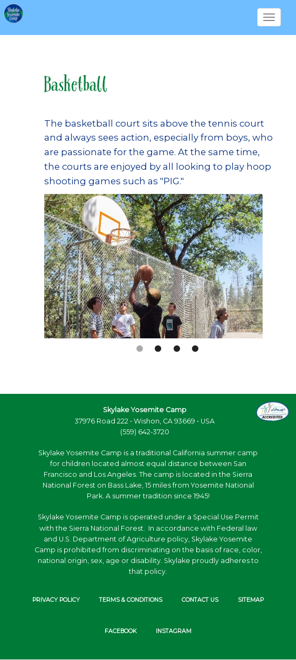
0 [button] (139, 348)
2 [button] (177, 348)
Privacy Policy (56, 599)
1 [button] (158, 348)
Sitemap (251, 599)
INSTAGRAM (173, 631)
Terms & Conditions (130, 599)
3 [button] (195, 348)
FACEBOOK (120, 631)
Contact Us (200, 599)
